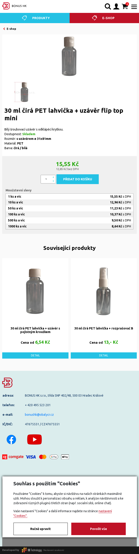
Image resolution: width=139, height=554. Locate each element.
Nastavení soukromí (53, 550)
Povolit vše (98, 529)
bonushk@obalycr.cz (39, 414)
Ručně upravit (40, 529)
